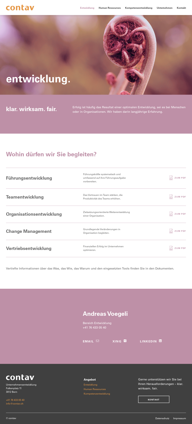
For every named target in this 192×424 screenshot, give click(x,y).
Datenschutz (162, 418)
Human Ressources (110, 7)
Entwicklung (87, 7)
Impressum (179, 418)
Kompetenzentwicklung (138, 7)
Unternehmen (164, 7)
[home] (20, 7)
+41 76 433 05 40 (94, 327)
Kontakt (181, 7)
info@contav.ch (14, 403)
